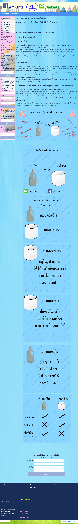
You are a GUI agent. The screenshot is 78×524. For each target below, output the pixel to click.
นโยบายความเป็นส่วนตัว (56, 479)
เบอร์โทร (3, 100)
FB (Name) (30, 460)
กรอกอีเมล (4, 70)
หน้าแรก (18, 18)
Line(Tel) (30, 470)
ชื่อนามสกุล (4, 91)
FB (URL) (30, 464)
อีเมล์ (2, 95)
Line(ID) (31, 467)
